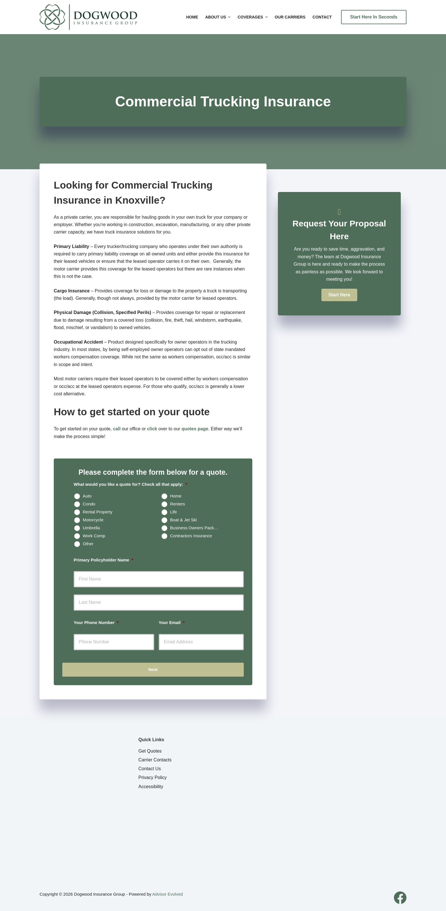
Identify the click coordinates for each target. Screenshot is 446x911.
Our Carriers (290, 17)
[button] (339, 295)
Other (88, 543)
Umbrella (91, 527)
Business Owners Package (195, 527)
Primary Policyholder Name (103, 559)
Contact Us (150, 768)
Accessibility (151, 786)
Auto (87, 495)
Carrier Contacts (155, 759)
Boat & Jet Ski (183, 519)
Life (173, 511)
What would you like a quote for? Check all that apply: (130, 484)
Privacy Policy (153, 777)
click (152, 428)
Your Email (172, 622)
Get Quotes (150, 751)
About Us (218, 17)
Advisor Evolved (167, 894)
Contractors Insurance (191, 535)
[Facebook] (400, 897)
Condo (89, 503)
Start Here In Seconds (373, 17)
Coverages (253, 17)
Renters (177, 503)
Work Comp (94, 535)
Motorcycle (93, 519)
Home (192, 17)
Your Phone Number (96, 622)
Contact (322, 17)
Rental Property (97, 511)
